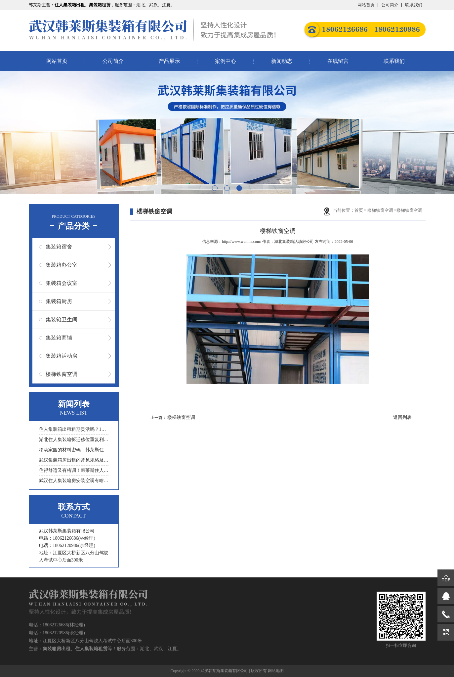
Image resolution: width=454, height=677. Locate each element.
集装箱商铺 (59, 337)
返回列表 (402, 417)
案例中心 (225, 61)
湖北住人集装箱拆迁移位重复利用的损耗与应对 (73, 439)
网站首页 (366, 4)
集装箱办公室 (61, 265)
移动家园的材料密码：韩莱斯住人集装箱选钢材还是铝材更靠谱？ (73, 449)
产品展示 (169, 61)
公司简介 (389, 4)
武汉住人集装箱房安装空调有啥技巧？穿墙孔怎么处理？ (73, 480)
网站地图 (276, 670)
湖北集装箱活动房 (290, 241)
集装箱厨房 (59, 301)
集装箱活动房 (61, 356)
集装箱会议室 (61, 283)
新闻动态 (281, 61)
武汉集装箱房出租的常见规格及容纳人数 (73, 460)
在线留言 (338, 61)
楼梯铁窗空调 (61, 374)
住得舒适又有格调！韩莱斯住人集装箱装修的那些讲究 (73, 470)
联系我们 (413, 4)
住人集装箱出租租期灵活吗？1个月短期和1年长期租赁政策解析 (73, 429)
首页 (358, 210)
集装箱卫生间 (61, 319)
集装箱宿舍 (59, 246)
